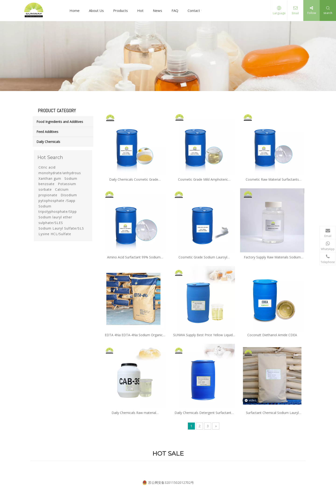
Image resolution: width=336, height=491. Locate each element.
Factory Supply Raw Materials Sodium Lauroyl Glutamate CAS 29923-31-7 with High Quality (272, 257)
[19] (168, 56)
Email (294, 13)
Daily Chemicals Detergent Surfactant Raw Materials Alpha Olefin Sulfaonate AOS (203, 412)
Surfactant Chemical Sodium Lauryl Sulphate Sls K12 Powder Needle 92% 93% (272, 412)
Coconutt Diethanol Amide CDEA (272, 335)
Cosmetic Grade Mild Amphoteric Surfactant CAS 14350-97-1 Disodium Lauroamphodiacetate (203, 179)
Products (120, 10)
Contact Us (196, 10)
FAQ (175, 10)
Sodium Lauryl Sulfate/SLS (61, 228)
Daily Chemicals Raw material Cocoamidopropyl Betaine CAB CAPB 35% (134, 412)
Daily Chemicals (48, 141)
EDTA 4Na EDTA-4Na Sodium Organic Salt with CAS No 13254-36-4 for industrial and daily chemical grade (133, 335)
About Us (96, 10)
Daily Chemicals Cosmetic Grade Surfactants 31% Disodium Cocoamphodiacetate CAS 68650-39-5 (134, 179)
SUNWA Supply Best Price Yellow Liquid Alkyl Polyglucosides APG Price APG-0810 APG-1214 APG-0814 (203, 335)
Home (75, 10)
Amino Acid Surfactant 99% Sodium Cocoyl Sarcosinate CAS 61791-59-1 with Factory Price (133, 257)
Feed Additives (47, 131)
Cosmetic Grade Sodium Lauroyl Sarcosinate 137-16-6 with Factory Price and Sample (203, 257)
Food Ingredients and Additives (59, 121)
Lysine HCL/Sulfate (54, 234)
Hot (140, 10)
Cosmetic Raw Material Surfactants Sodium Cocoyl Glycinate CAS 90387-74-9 (272, 179)
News (157, 10)
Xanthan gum (49, 178)
